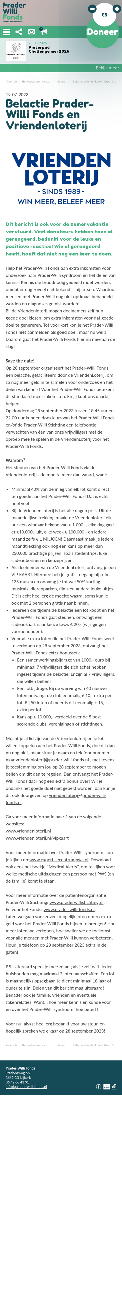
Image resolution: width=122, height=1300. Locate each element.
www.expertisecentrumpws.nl (58, 860)
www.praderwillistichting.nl (76, 902)
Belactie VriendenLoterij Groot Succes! (97, 81)
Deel (19, 32)
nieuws (61, 81)
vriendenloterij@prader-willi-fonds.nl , (53, 760)
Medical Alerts (63, 867)
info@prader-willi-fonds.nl (26, 1086)
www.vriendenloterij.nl (28, 831)
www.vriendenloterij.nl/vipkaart (37, 838)
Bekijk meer (107, 68)
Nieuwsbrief (31, 32)
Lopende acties (44, 32)
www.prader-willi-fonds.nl (69, 909)
